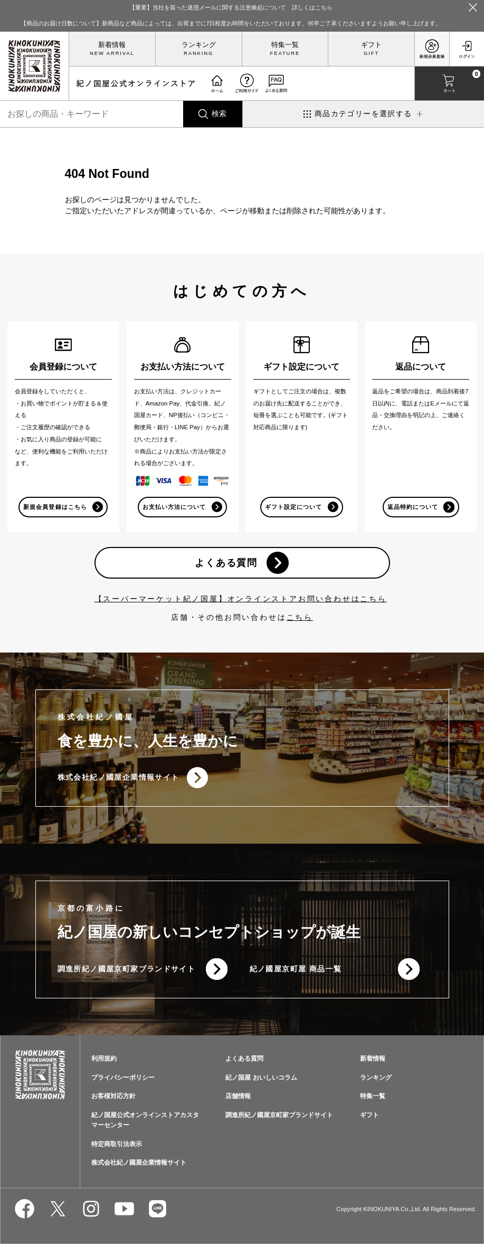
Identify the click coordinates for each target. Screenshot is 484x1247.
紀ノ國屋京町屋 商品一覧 (296, 971)
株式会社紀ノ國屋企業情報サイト (118, 779)
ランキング (199, 45)
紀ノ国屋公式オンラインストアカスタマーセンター (145, 1122)
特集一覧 (285, 45)
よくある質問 (226, 563)
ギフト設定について (292, 507)
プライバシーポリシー (123, 1080)
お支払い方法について (174, 507)
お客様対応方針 (113, 1099)
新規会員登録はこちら (55, 507)
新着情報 (112, 45)
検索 (219, 113)
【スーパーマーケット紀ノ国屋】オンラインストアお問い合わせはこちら (240, 600)
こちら (300, 618)
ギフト (371, 45)
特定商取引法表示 (116, 1146)
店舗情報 (238, 1099)
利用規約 (104, 1061)
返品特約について (412, 507)
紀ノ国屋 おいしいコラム (261, 1080)
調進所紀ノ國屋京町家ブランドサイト (127, 971)
